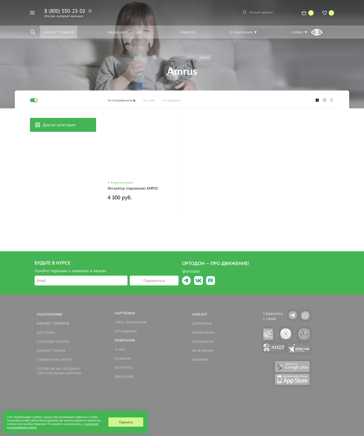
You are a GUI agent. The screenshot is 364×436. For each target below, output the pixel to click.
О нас (120, 349)
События (123, 358)
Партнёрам (125, 313)
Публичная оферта (54, 359)
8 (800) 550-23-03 (64, 10)
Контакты (124, 367)
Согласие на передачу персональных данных (59, 370)
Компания (125, 340)
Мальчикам (203, 332)
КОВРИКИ (200, 359)
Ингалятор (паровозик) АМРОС (133, 188)
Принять (126, 422)
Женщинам (203, 341)
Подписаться (154, 280)
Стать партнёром (131, 322)
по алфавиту (171, 100)
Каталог (200, 314)
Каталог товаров (53, 323)
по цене (149, 100)
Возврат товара (51, 350)
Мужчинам (203, 350)
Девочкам (202, 323)
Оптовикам (126, 331)
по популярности (120, 100)
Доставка (46, 332)
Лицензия (124, 376)
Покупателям (49, 314)
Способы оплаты (53, 341)
